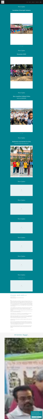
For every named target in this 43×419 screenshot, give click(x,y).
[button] (33, 2)
